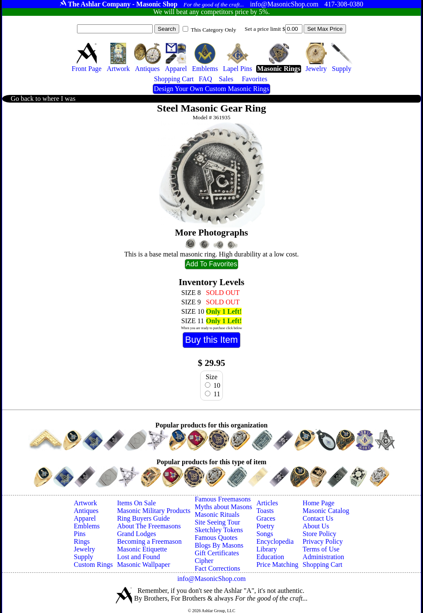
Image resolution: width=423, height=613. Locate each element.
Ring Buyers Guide (143, 518)
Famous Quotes (216, 537)
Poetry (265, 526)
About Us (316, 526)
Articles (267, 503)
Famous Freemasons (223, 499)
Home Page (318, 503)
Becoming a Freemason (149, 541)
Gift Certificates (217, 553)
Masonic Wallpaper (143, 564)
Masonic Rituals (217, 514)
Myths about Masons (223, 506)
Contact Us (318, 518)
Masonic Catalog (326, 510)
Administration (323, 556)
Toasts (265, 510)
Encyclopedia (274, 541)
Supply (83, 556)
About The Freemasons (149, 526)
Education (270, 556)
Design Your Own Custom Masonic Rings (211, 88)
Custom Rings (93, 564)
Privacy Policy (323, 541)
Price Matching (277, 564)
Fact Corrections (217, 568)
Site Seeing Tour (217, 522)
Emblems (86, 526)
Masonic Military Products (154, 510)
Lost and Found (138, 556)
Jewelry (84, 549)
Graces (265, 518)
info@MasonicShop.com (211, 578)
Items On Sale (136, 503)
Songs (264, 533)
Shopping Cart (323, 564)
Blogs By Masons (219, 545)
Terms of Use (321, 549)
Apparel (85, 518)
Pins (80, 533)
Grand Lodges (136, 533)
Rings (81, 541)
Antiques (86, 510)
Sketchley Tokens (219, 529)
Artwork (85, 503)
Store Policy (320, 533)
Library (266, 549)
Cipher (204, 560)
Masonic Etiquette (142, 549)
